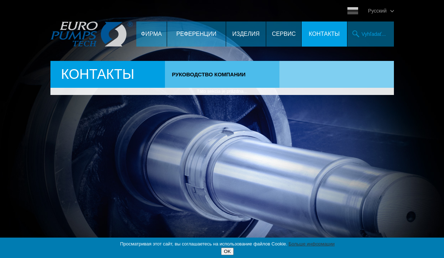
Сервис (284, 34)
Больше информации (312, 244)
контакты (324, 34)
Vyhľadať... (374, 34)
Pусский (377, 11)
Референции (196, 34)
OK (227, 251)
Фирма (151, 34)
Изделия (245, 34)
